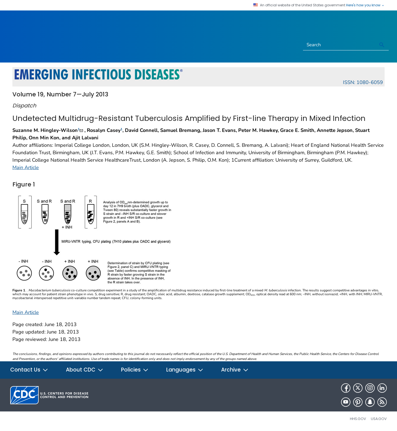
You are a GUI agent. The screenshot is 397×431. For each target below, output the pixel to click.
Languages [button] (184, 369)
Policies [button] (135, 369)
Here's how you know (365, 5)
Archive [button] (235, 369)
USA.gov (379, 418)
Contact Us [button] (29, 369)
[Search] (339, 44)
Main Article (25, 167)
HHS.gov (358, 418)
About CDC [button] (84, 369)
